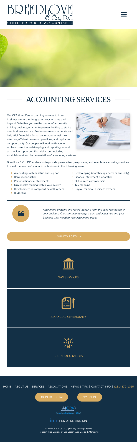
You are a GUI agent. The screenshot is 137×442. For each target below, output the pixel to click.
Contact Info (101, 386)
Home (7, 386)
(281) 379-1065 (124, 386)
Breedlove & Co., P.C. (40, 14)
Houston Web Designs (49, 431)
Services (38, 386)
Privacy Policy (76, 428)
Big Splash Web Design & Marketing (81, 431)
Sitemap (88, 428)
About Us (21, 386)
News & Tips (79, 386)
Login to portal (69, 236)
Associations (57, 386)
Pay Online (89, 397)
